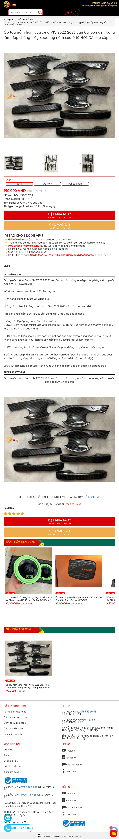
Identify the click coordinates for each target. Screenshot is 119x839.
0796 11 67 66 (87, 719)
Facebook (69, 757)
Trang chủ (9, 19)
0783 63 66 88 (88, 711)
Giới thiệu (8, 749)
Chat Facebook (72, 764)
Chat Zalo (69, 771)
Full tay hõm (75, 183)
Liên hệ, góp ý (11, 760)
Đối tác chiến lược (13, 766)
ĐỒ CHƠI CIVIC (92, 497)
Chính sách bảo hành (14, 728)
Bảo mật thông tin (13, 734)
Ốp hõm (47, 183)
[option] (59, 96)
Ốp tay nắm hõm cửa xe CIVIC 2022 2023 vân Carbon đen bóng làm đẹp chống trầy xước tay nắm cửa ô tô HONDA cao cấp (28, 686)
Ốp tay (19, 183)
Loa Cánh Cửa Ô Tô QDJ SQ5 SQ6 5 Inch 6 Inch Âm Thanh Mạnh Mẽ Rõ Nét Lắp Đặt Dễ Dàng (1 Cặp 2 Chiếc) (28, 598)
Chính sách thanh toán (15, 717)
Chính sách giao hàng (15, 722)
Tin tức (7, 755)
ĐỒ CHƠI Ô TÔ (25, 19)
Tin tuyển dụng (11, 772)
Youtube (68, 750)
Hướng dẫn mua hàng (15, 711)
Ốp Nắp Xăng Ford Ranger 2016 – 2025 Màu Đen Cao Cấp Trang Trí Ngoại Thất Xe (78, 598)
